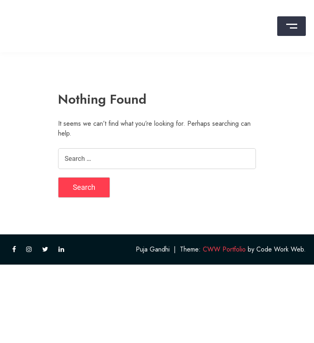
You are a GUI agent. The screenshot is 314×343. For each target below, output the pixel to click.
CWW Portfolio (224, 249)
